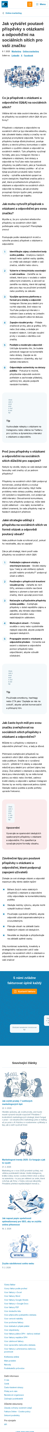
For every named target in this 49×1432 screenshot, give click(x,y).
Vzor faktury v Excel (13, 1292)
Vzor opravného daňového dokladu (19, 1345)
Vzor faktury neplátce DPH (15, 1337)
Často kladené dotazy (13, 1387)
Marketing (16, 51)
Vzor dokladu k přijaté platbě (16, 1326)
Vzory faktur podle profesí (15, 1288)
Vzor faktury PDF (11, 1307)
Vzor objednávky (11, 1330)
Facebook (28, 55)
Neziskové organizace (14, 1395)
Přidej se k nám (10, 1391)
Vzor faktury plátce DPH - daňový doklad (22, 1334)
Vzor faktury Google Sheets (16, 1300)
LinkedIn (15, 55)
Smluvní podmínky (12, 1415)
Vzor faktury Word (12, 1296)
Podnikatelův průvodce (14, 1368)
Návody (7, 1364)
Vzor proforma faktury (13, 1322)
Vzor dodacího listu (12, 1311)
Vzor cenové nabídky (13, 1318)
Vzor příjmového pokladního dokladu (20, 1315)
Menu (41, 4)
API (5, 1424)
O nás (6, 1380)
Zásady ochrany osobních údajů (18, 1408)
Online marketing (12, 13)
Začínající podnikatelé (13, 1399)
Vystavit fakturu (24, 991)
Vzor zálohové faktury (14, 1341)
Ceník (6, 1384)
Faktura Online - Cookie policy (17, 1411)
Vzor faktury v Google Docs (16, 1303)
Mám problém (10, 1361)
